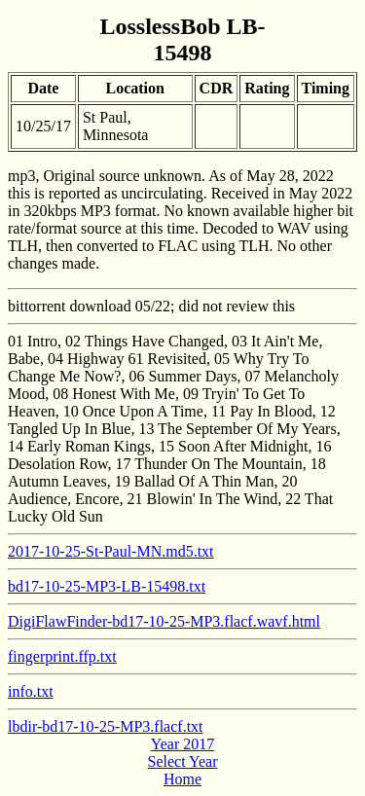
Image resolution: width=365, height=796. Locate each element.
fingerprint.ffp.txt (62, 656)
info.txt (31, 691)
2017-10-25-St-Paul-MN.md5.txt (111, 551)
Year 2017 (182, 744)
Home (182, 779)
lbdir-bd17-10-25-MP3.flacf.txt (105, 726)
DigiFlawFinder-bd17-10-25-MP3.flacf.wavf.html (164, 621)
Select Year (183, 761)
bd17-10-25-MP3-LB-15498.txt (106, 586)
